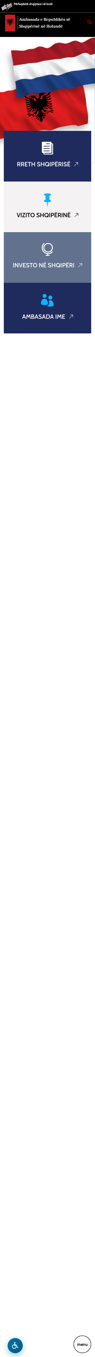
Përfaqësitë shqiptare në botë (33, 4)
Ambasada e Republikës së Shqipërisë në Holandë (44, 23)
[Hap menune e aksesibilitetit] (15, 1345)
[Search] (89, 22)
